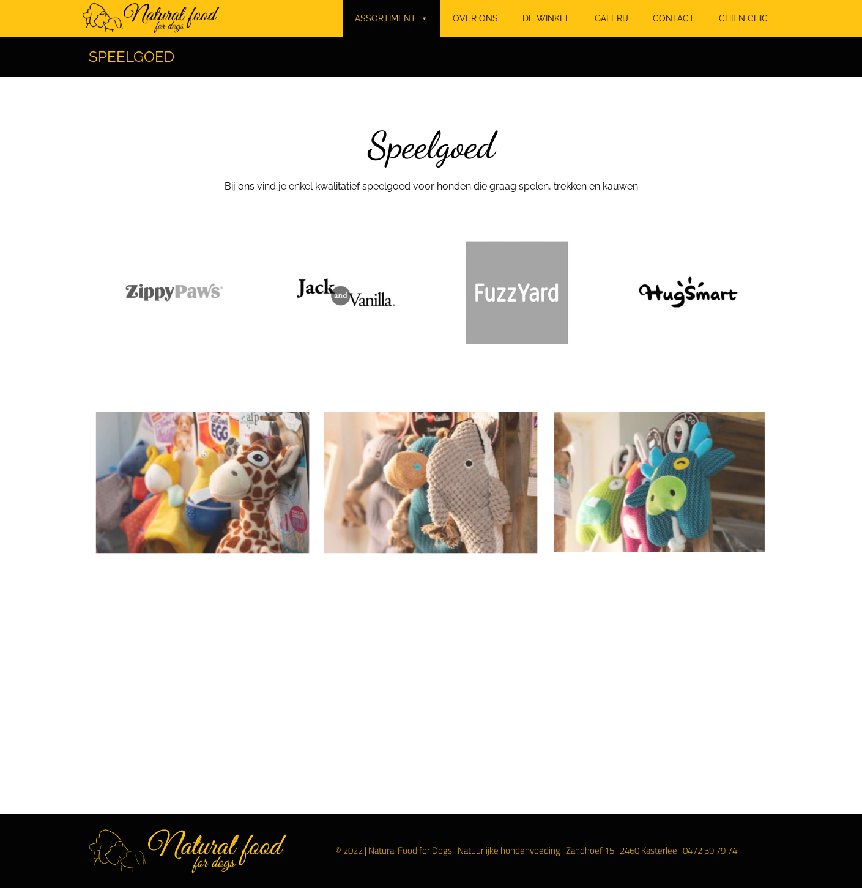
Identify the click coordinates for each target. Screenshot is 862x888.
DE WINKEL (546, 18)
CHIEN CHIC (743, 18)
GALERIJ (611, 18)
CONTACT (673, 18)
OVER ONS (475, 18)
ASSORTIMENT (391, 18)
